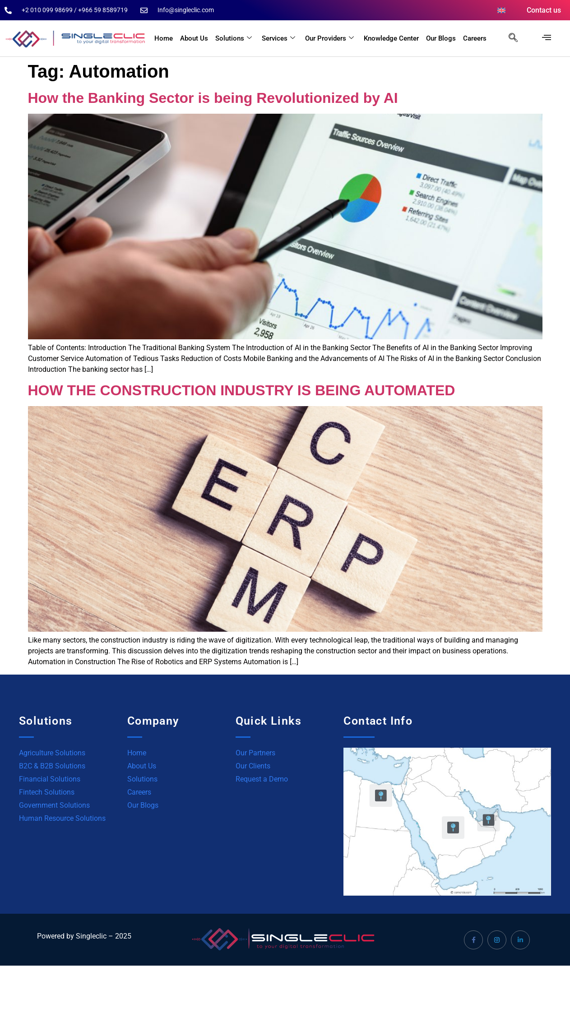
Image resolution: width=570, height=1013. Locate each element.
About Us (194, 38)
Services (278, 38)
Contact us (544, 10)
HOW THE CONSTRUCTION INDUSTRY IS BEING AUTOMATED (241, 390)
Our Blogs (441, 38)
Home (163, 38)
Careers (475, 38)
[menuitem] (501, 10)
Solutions (233, 38)
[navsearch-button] (509, 38)
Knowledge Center (391, 38)
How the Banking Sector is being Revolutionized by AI (213, 98)
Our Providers (329, 38)
